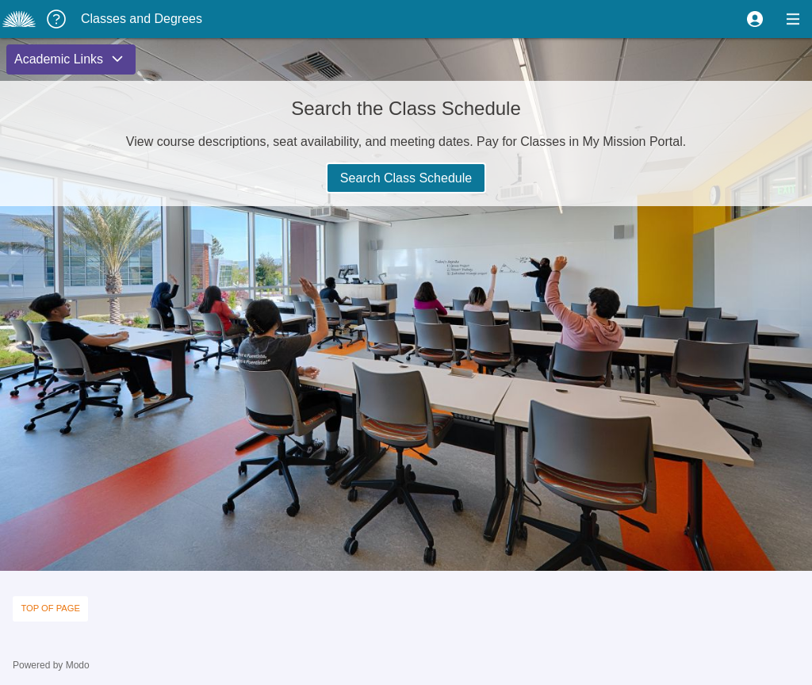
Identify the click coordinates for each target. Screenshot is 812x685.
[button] (755, 19)
